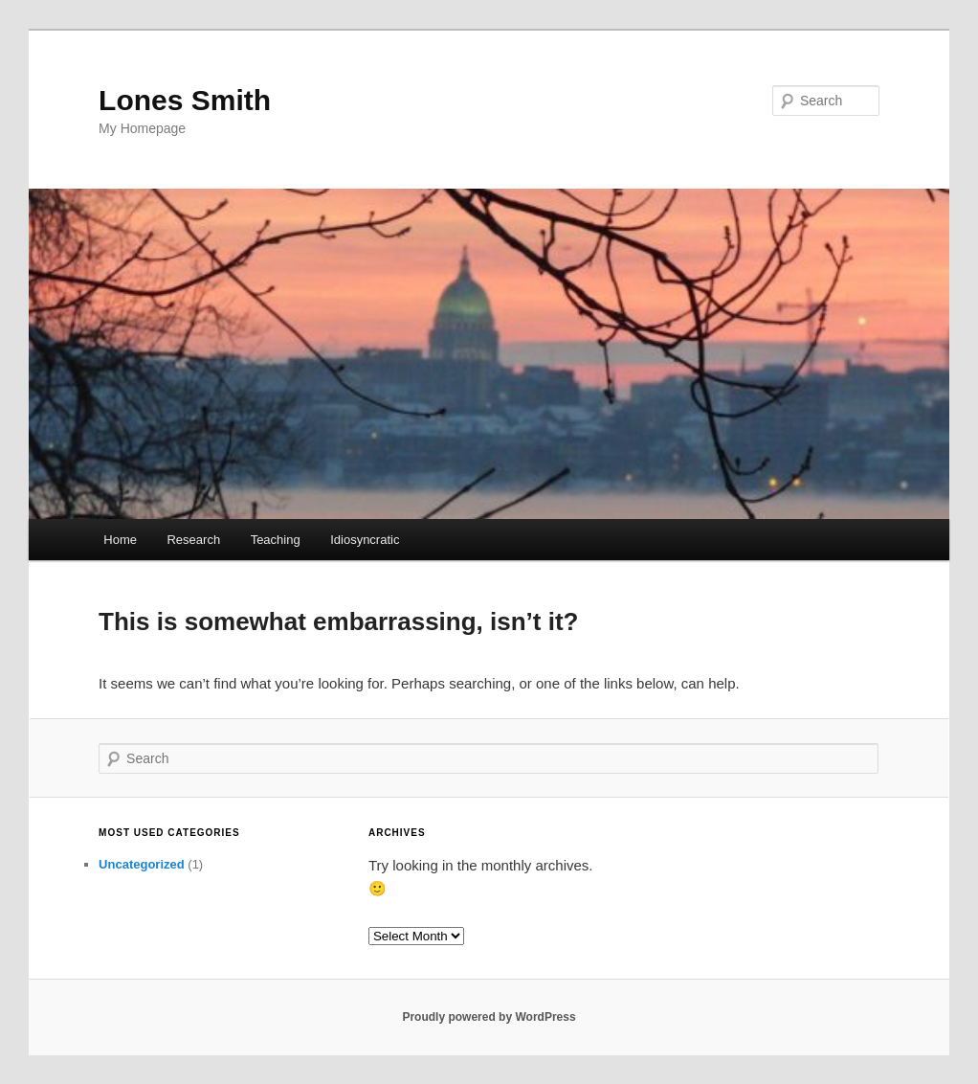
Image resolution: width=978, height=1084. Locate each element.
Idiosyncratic (364, 539)
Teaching (275, 539)
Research (193, 539)
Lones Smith (185, 100)
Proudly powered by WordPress (488, 1017)
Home (120, 539)
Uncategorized (142, 864)
